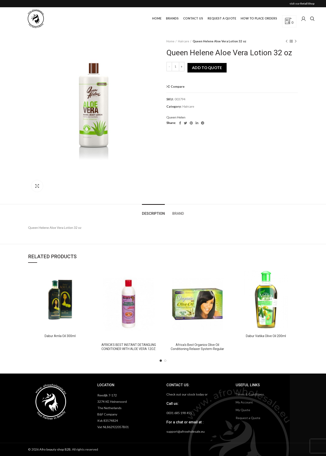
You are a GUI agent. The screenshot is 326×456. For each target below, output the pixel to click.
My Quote (243, 410)
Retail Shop (307, 3)
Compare (178, 86)
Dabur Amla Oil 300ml (60, 336)
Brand (178, 213)
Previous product (286, 41)
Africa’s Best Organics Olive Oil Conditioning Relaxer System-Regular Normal (197, 349)
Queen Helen (175, 117)
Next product (295, 41)
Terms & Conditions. (250, 394)
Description (153, 213)
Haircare (183, 41)
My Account (244, 402)
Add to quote (207, 67)
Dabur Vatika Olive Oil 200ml (266, 336)
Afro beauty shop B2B (55, 449)
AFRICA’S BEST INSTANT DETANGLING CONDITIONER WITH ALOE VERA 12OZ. (128, 347)
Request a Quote (248, 418)
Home (170, 41)
